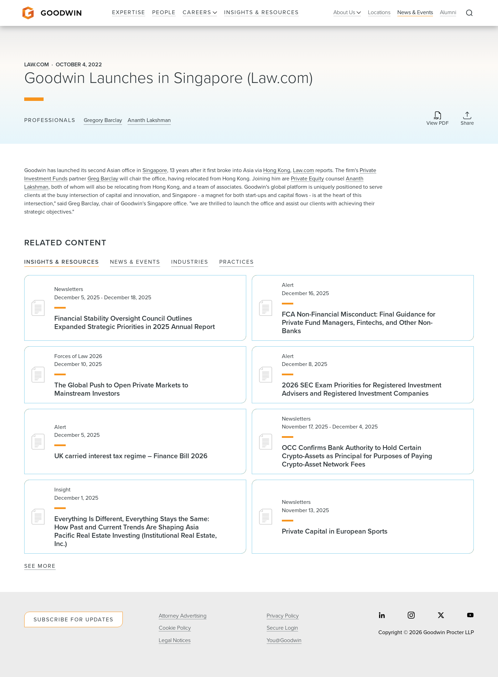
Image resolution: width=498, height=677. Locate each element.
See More (40, 566)
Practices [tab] (236, 262)
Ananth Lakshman (149, 120)
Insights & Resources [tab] (61, 262)
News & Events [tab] (135, 262)
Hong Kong (276, 170)
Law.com (303, 170)
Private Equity (307, 178)
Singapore (154, 170)
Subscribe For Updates (73, 619)
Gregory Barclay (103, 120)
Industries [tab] (189, 262)
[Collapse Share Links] (467, 118)
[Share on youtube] (470, 616)
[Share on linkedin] (381, 616)
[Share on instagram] (411, 616)
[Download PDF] (437, 119)
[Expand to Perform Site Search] (469, 13)
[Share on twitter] (440, 616)
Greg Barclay (102, 178)
